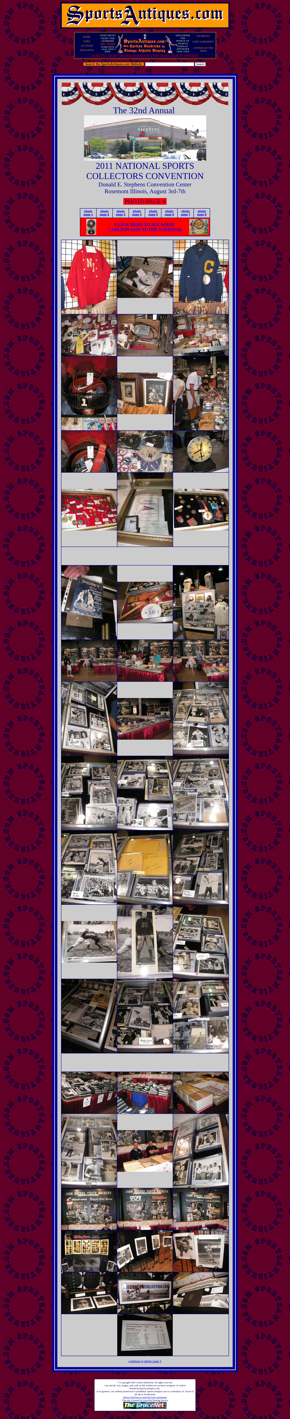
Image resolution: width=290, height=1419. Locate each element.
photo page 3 (120, 213)
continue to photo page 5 (145, 1361)
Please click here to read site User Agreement (145, 1397)
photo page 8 (202, 213)
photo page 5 (153, 213)
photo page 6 (169, 213)
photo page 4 (137, 213)
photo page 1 (88, 213)
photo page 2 (104, 213)
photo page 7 (185, 213)
